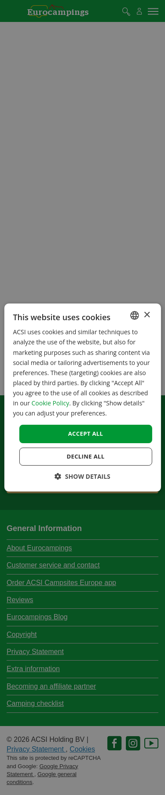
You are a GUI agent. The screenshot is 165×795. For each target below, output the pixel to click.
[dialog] (82, 397)
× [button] (146, 315)
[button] (82, 476)
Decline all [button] (85, 456)
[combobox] (134, 315)
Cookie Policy (51, 403)
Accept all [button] (85, 433)
